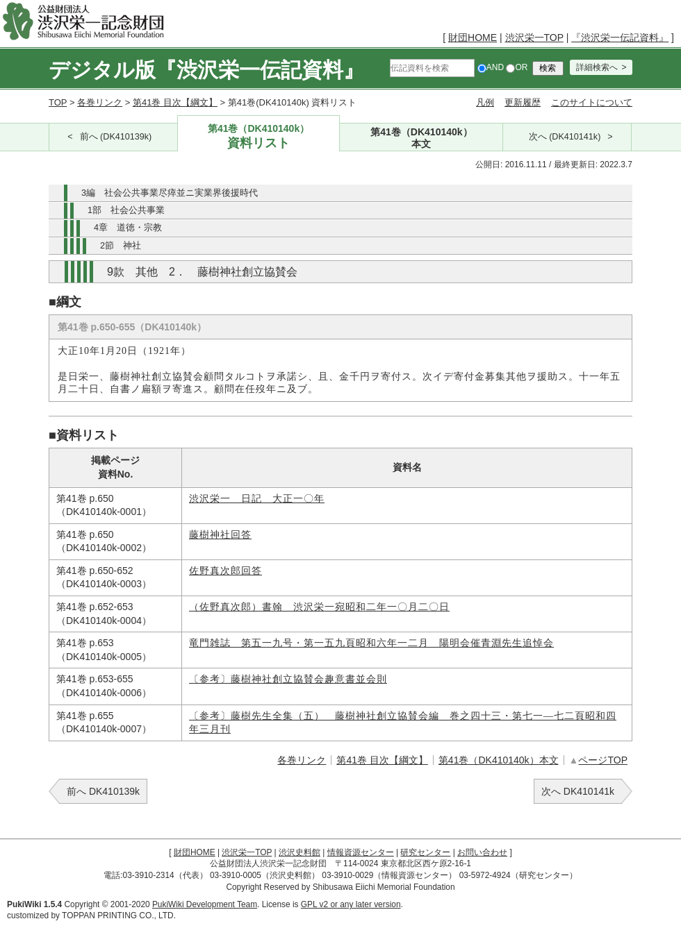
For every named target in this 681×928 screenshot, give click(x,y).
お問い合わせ (482, 852)
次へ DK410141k (577, 791)
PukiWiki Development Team (204, 904)
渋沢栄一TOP (534, 37)
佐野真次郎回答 (225, 571)
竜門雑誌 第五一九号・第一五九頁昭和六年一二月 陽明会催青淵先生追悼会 (371, 643)
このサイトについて (591, 102)
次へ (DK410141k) (565, 137)
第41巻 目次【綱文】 (175, 102)
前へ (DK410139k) (116, 137)
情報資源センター (360, 852)
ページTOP (602, 760)
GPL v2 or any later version (351, 904)
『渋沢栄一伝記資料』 (619, 37)
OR (516, 67)
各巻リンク (99, 102)
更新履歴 (522, 102)
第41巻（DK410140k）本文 (498, 760)
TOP (58, 102)
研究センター (425, 852)
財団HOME (472, 37)
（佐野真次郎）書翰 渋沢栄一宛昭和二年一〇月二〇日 (319, 607)
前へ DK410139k (103, 791)
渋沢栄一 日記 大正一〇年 (257, 498)
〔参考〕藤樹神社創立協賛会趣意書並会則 (288, 679)
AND (490, 67)
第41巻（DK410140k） (259, 137)
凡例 (485, 102)
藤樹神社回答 (220, 535)
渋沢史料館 (299, 852)
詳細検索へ (597, 67)
